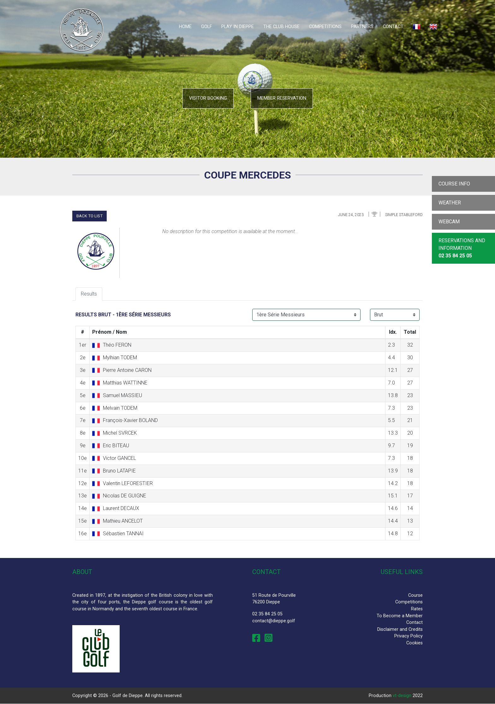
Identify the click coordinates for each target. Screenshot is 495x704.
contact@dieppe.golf (273, 621)
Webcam (449, 222)
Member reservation (281, 98)
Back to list (89, 216)
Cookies (414, 643)
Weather (449, 203)
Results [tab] (89, 294)
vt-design (402, 695)
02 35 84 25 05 (267, 614)
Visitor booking (208, 98)
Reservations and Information (461, 248)
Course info (454, 184)
